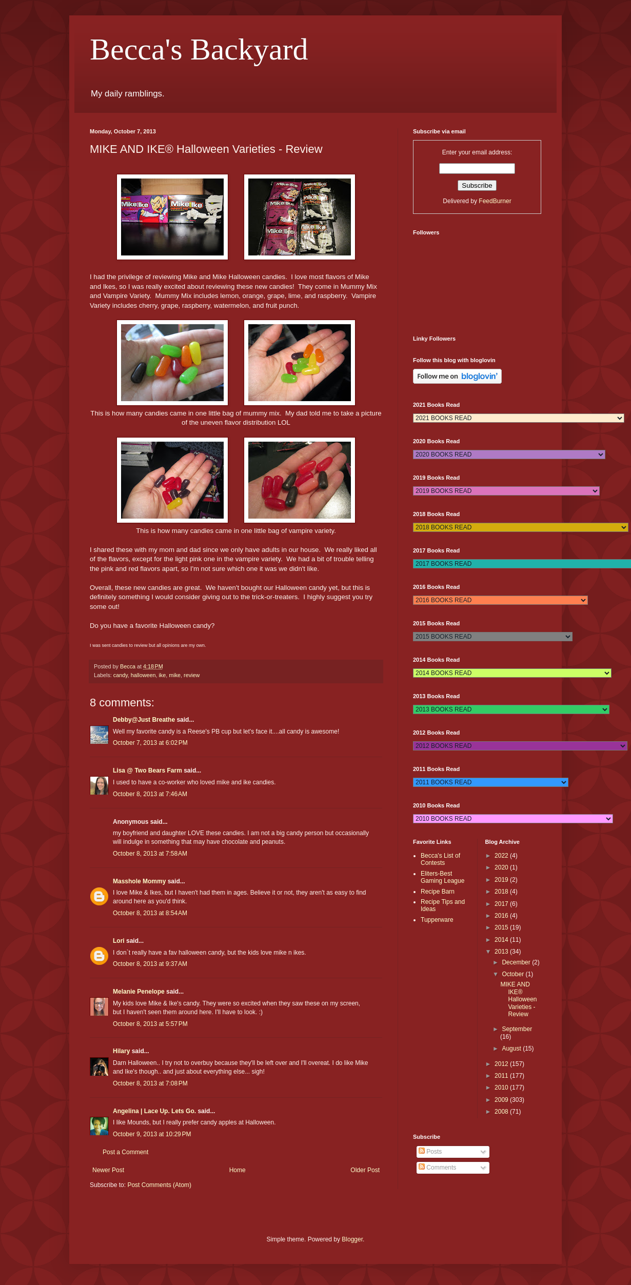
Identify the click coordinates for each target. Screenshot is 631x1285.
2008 (502, 1111)
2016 (502, 915)
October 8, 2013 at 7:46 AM (150, 794)
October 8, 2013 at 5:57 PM (150, 1023)
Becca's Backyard (199, 49)
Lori (119, 940)
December (517, 962)
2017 (502, 903)
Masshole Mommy (139, 881)
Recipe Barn (438, 891)
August (512, 1048)
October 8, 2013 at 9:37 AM (150, 963)
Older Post (365, 1170)
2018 (502, 891)
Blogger (352, 1239)
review (192, 675)
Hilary (121, 1051)
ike (162, 675)
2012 (502, 1063)
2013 (502, 951)
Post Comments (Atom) (159, 1185)
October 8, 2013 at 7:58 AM (150, 853)
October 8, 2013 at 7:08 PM (150, 1083)
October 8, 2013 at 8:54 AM (150, 913)
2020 (502, 867)
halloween (143, 675)
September (517, 1029)
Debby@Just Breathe (144, 719)
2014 (502, 939)
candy (120, 675)
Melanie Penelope (139, 991)
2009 (502, 1099)
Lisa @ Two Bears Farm (147, 770)
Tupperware (437, 919)
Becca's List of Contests (440, 859)
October (513, 974)
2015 (502, 927)
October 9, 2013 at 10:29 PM (152, 1134)
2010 (502, 1087)
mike (175, 675)
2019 (502, 879)
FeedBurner (495, 201)
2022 (502, 855)
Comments (437, 1167)
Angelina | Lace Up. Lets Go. (154, 1111)
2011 (502, 1075)
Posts (430, 1151)
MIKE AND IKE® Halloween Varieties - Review (518, 999)
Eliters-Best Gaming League (442, 877)
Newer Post (108, 1170)
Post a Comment (125, 1152)
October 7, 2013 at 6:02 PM (150, 742)
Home (237, 1170)
